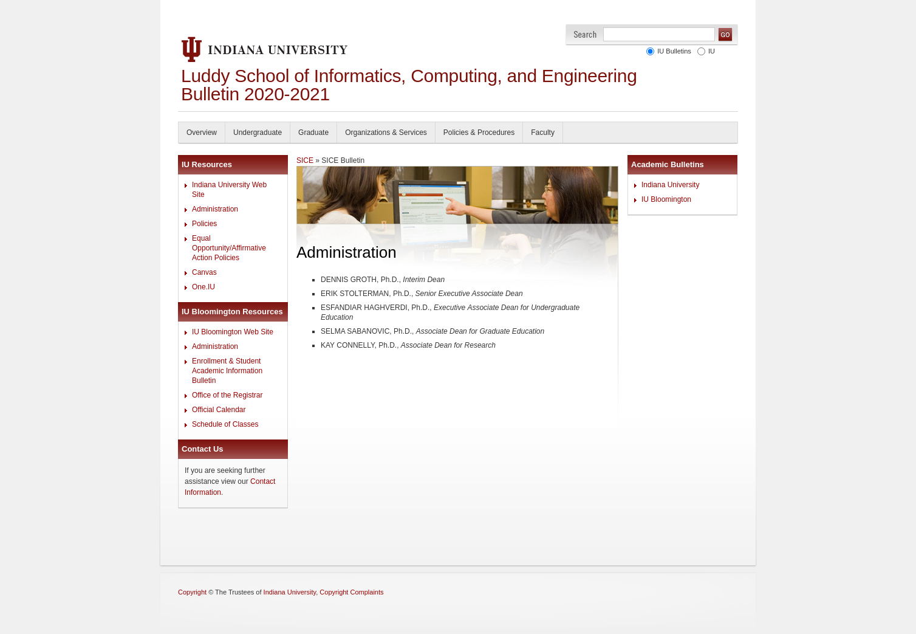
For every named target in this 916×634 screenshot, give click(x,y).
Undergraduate (257, 132)
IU (710, 51)
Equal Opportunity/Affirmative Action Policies (229, 248)
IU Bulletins (672, 51)
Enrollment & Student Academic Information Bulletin (227, 371)
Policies (204, 223)
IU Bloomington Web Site (232, 332)
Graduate (313, 132)
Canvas (204, 272)
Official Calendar (219, 409)
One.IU (203, 287)
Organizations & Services (386, 132)
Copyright (192, 592)
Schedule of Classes (225, 424)
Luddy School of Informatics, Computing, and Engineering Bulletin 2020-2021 (409, 85)
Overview (201, 132)
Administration (215, 209)
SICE (304, 160)
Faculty (543, 132)
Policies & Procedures (478, 132)
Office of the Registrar (227, 395)
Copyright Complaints (351, 592)
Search (585, 34)
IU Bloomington (666, 199)
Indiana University (670, 185)
